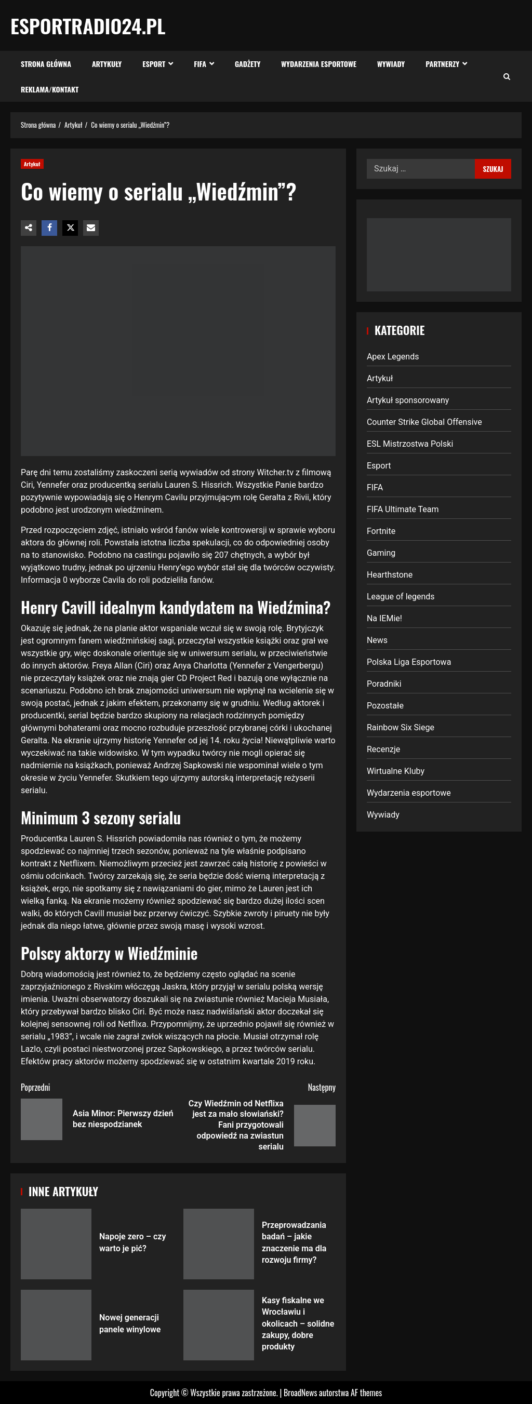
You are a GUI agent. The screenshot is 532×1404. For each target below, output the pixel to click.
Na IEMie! (384, 618)
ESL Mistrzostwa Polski (410, 444)
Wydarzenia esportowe (318, 63)
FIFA (200, 63)
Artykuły (107, 63)
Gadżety (247, 63)
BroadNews (300, 1392)
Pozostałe (385, 706)
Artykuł (32, 164)
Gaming (381, 553)
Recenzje (383, 749)
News (377, 640)
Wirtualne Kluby (395, 771)
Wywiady (391, 63)
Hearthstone (390, 575)
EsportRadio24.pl (88, 25)
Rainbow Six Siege (400, 727)
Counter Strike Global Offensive (424, 422)
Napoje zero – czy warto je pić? (56, 1244)
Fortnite (381, 531)
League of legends (401, 596)
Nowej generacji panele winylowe (56, 1325)
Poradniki (384, 684)
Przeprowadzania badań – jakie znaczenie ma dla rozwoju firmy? (218, 1244)
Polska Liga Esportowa (409, 662)
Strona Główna (46, 63)
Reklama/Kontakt (49, 89)
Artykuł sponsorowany (408, 400)
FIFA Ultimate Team (403, 509)
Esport (153, 63)
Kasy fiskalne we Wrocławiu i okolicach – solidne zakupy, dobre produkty (218, 1325)
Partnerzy (442, 63)
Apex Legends (393, 357)
